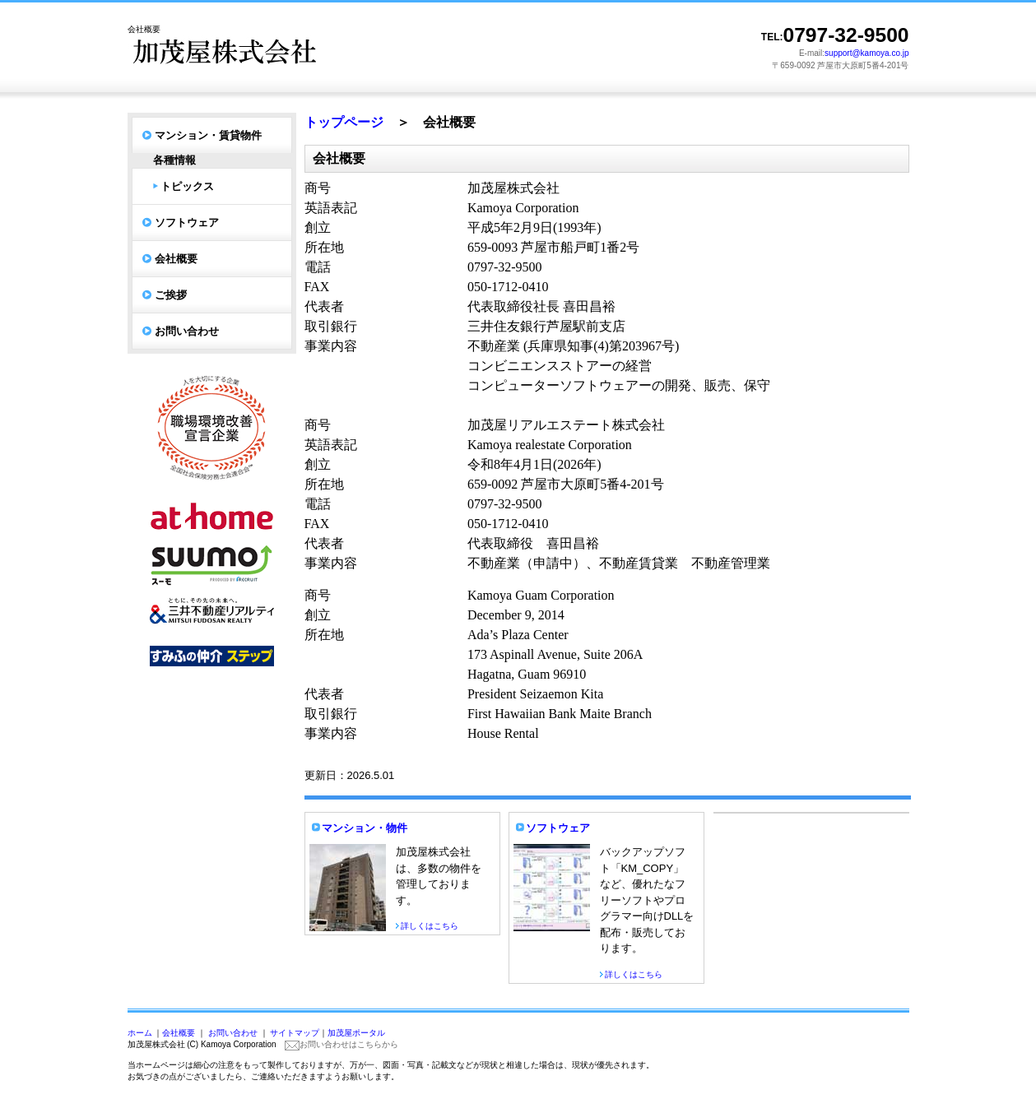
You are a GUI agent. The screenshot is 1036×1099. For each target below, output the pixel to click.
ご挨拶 (171, 295)
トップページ (343, 122)
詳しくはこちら (429, 925)
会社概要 (176, 259)
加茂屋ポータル (356, 1032)
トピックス (187, 186)
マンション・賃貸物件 (208, 135)
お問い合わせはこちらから (341, 1044)
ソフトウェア (187, 222)
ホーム (140, 1032)
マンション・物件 (364, 828)
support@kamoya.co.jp (866, 53)
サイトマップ (294, 1032)
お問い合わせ (187, 331)
